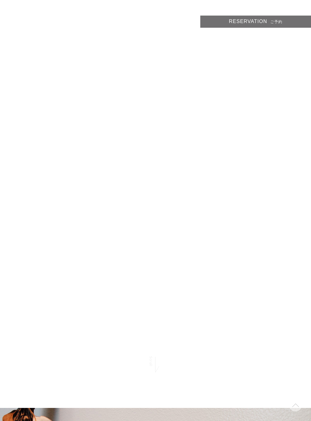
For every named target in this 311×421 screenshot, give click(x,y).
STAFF (251, 37)
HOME (179, 37)
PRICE (227, 37)
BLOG (275, 37)
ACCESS (301, 37)
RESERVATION (255, 21)
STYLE (203, 37)
